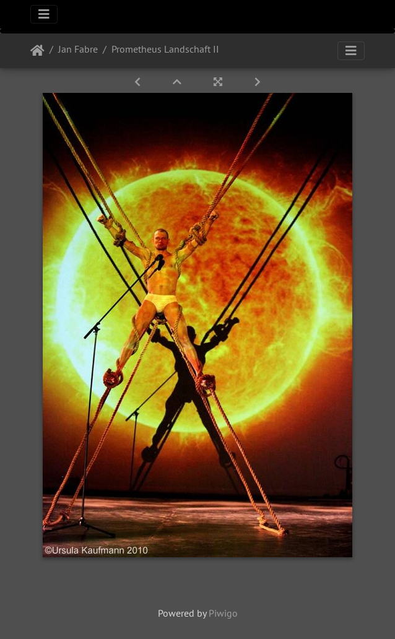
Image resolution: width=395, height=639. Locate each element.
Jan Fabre (78, 49)
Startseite (37, 50)
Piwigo (223, 613)
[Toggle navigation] (44, 14)
